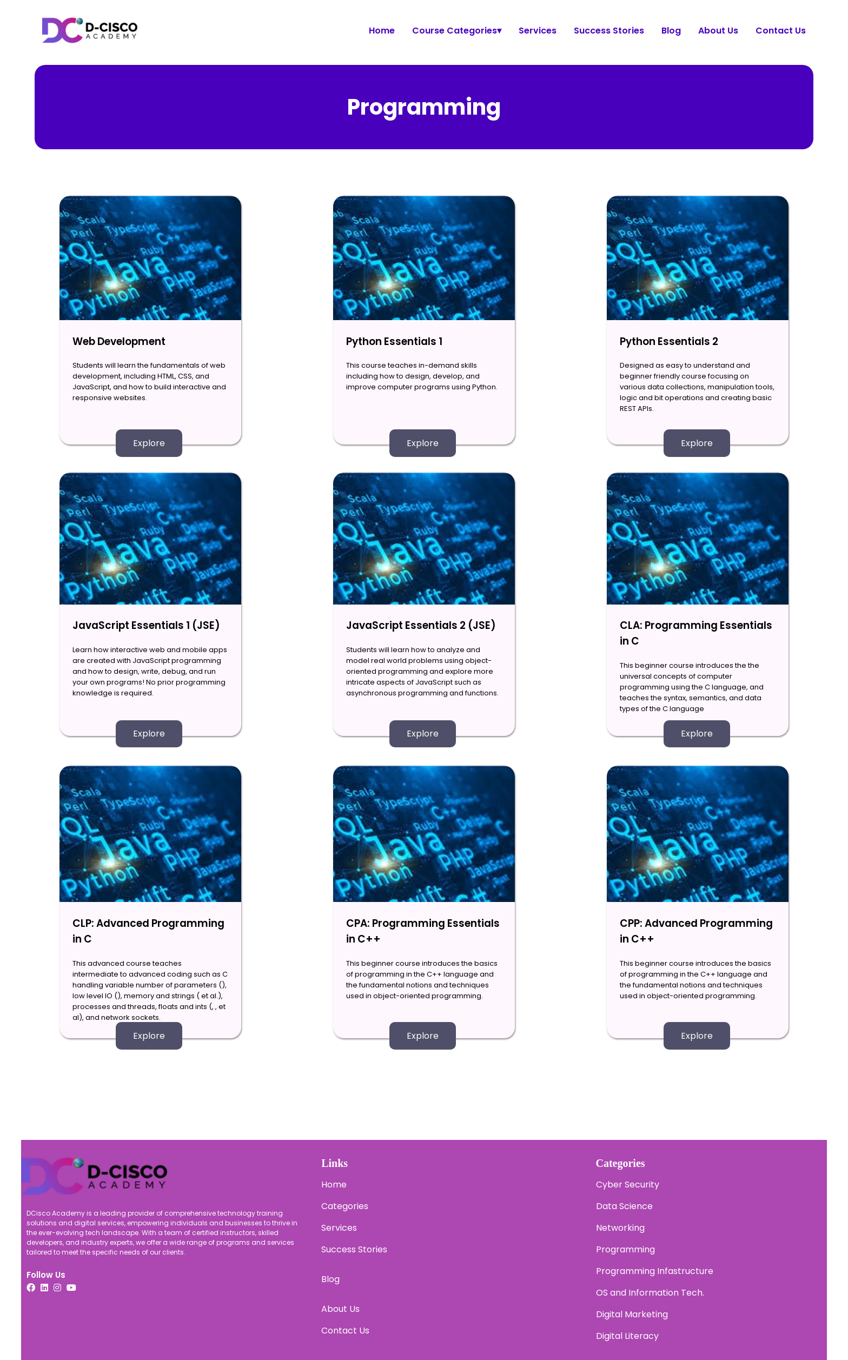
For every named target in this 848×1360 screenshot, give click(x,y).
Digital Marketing (632, 1314)
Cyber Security (627, 1184)
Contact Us (781, 30)
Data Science (624, 1206)
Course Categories (456, 30)
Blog (671, 30)
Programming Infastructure (654, 1271)
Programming (625, 1249)
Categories (344, 1206)
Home (382, 30)
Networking (620, 1228)
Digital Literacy (627, 1336)
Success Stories (609, 30)
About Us (718, 30)
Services (537, 30)
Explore (149, 443)
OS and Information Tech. (650, 1292)
